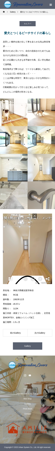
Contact (27, 414)
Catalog (27, 404)
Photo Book (27, 409)
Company (27, 389)
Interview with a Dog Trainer (27, 394)
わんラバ (27, 24)
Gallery (27, 346)
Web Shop (27, 399)
